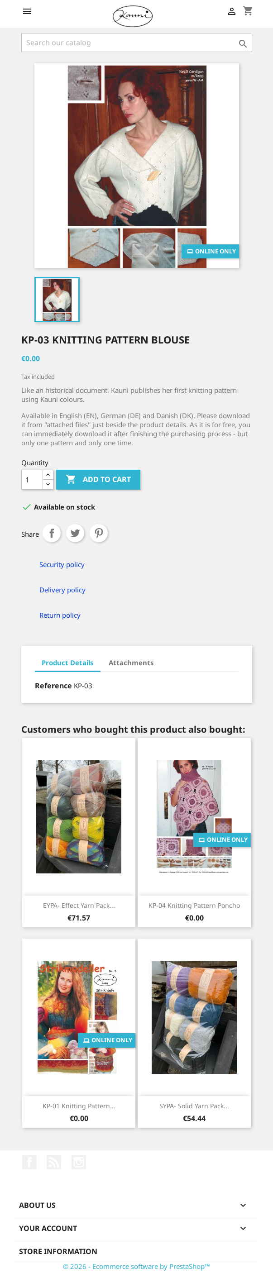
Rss (54, 1162)
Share (52, 533)
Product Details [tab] (68, 662)
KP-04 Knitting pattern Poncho (194, 905)
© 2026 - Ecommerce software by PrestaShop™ (136, 1266)
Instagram (79, 1162)
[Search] (136, 42)
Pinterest (99, 533)
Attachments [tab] (131, 662)
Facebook (29, 1162)
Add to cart (98, 480)
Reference (53, 685)
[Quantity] (32, 480)
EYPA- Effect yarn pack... (79, 905)
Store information (58, 1251)
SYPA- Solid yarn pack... (194, 1106)
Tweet (75, 533)
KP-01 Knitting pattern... (79, 1106)
